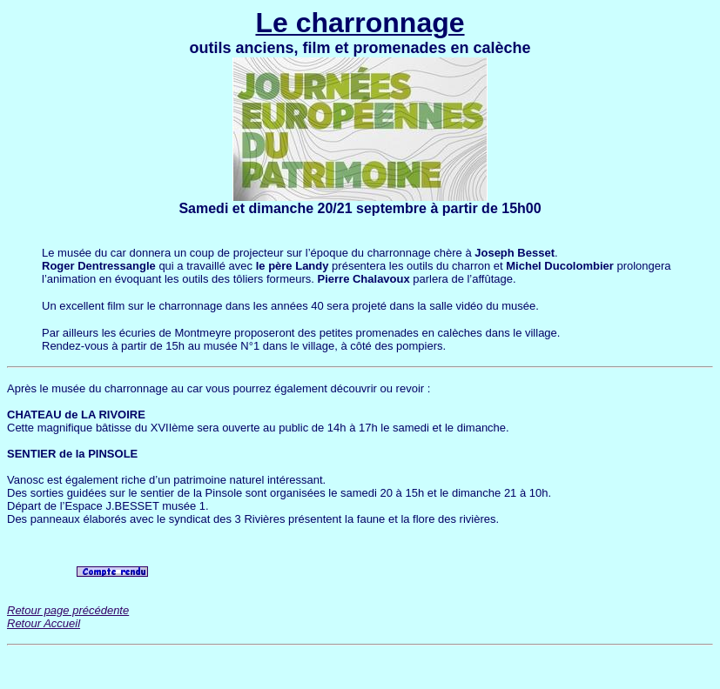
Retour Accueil (43, 623)
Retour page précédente (68, 610)
